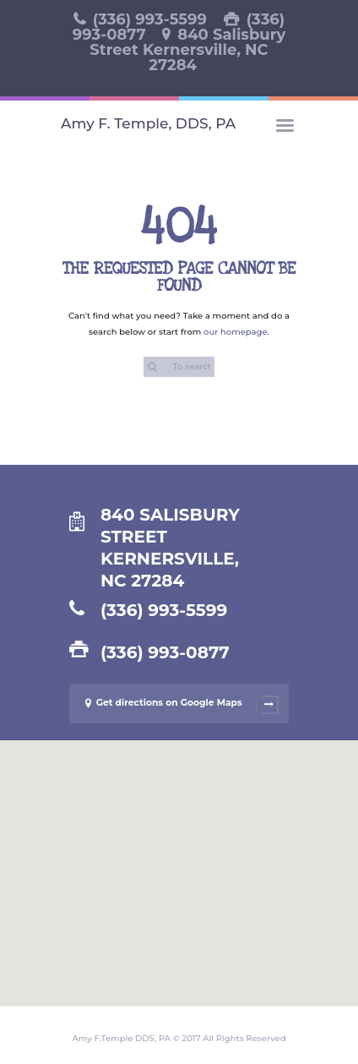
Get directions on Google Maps (176, 704)
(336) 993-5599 (150, 19)
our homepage (235, 331)
